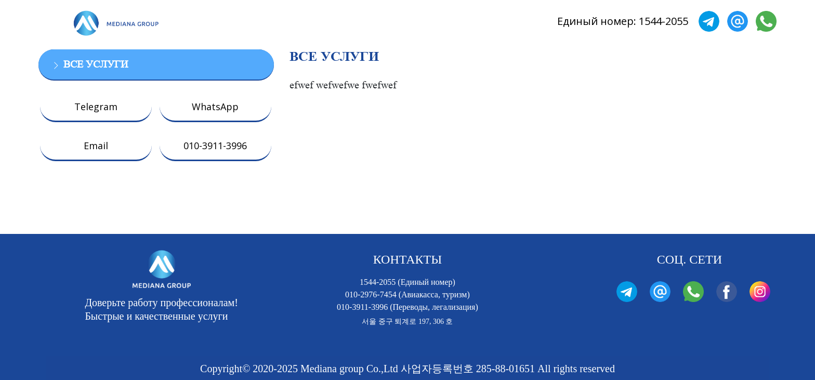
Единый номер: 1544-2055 (622, 21)
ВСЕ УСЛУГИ (95, 64)
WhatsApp (215, 106)
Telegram (95, 106)
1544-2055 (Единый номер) (407, 282)
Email (96, 145)
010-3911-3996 (215, 145)
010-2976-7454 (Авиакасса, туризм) (407, 294)
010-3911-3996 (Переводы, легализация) (407, 307)
